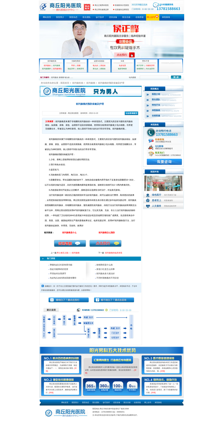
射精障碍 (140, 69)
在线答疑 (139, 17)
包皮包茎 (122, 65)
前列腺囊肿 (46, 69)
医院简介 (60, 17)
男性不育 (145, 61)
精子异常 (140, 65)
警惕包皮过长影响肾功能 (61, 265)
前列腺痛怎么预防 (107, 232)
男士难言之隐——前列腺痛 (68, 253)
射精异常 (80, 69)
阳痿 (79, 65)
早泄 (73, 65)
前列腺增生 (57, 69)
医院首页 (64, 83)
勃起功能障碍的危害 (59, 269)
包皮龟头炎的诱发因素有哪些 (63, 278)
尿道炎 (103, 65)
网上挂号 (153, 17)
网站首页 (47, 17)
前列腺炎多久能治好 (105, 273)
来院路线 (166, 17)
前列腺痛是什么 (69, 232)
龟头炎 (95, 65)
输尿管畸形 (122, 69)
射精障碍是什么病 (104, 265)
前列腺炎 (47, 65)
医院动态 (73, 17)
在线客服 (156, 115)
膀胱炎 (103, 69)
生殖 (122, 61)
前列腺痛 (56, 65)
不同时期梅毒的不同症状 (107, 278)
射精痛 (61, 77)
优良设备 (113, 17)
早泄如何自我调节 (58, 273)
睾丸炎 (95, 69)
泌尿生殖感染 (99, 61)
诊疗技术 (100, 17)
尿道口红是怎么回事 (105, 269)
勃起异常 (71, 69)
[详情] (51, 393)
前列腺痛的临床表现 (113, 253)
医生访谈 (126, 17)
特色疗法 (156, 105)
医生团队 (87, 17)
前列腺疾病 (52, 61)
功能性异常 (150, 65)
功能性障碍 (76, 61)
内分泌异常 (150, 69)
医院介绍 (156, 94)
